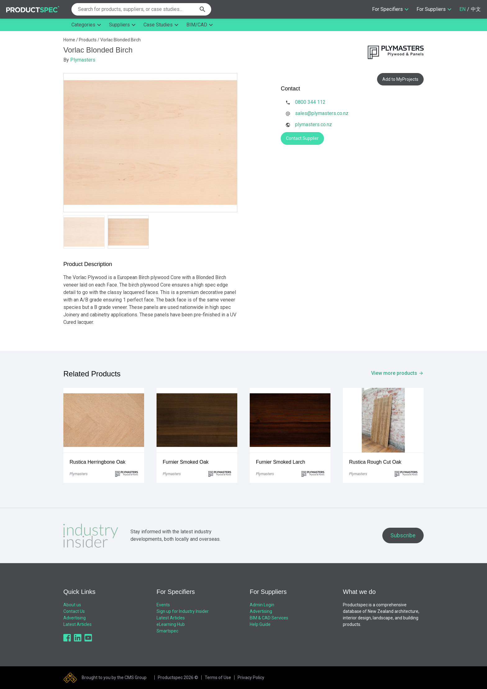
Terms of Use (218, 677)
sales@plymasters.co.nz (321, 113)
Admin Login (262, 604)
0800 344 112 (310, 102)
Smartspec (167, 630)
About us (72, 604)
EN (462, 9)
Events (163, 604)
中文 (476, 9)
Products (88, 39)
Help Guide (260, 624)
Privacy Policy (251, 677)
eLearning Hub (171, 624)
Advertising (74, 617)
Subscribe (403, 535)
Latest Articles (77, 624)
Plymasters (82, 60)
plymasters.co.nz (313, 124)
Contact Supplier (302, 138)
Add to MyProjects (400, 79)
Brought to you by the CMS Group (114, 677)
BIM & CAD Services (269, 617)
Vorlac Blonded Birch (120, 39)
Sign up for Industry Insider (183, 611)
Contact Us (74, 611)
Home (69, 39)
